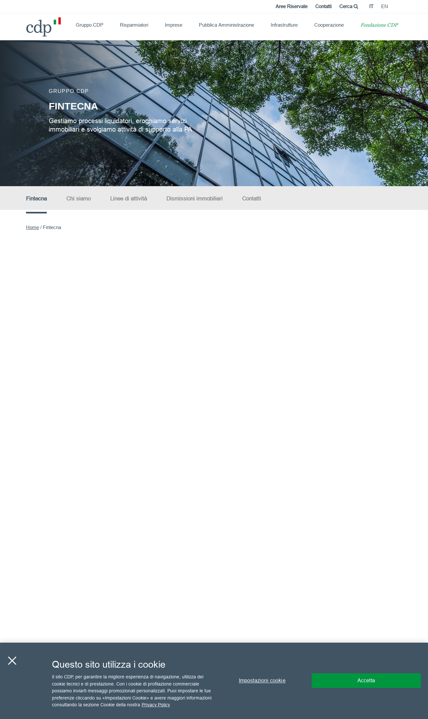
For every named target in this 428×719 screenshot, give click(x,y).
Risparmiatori (134, 25)
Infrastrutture (284, 25)
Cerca (348, 6)
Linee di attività (128, 199)
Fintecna (36, 199)
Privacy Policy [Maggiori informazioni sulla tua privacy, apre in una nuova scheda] (156, 704)
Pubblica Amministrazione (226, 25)
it (371, 6)
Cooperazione (329, 25)
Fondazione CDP (379, 25)
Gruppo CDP (89, 25)
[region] (214, 681)
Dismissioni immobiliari (194, 199)
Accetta (366, 681)
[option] (214, 112)
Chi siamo (78, 199)
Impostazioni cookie (262, 681)
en (384, 6)
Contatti (323, 6)
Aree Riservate (291, 6)
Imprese (173, 25)
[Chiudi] (12, 661)
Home (32, 227)
